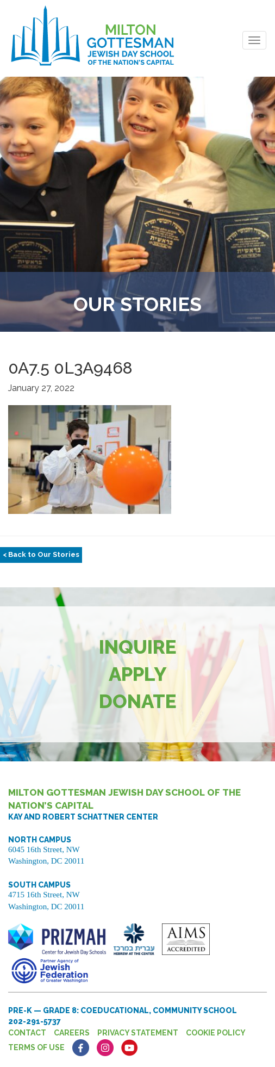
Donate (138, 701)
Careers (72, 1032)
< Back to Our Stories (41, 554)
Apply (138, 674)
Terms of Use (36, 1047)
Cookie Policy (216, 1032)
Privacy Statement (137, 1032)
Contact (27, 1032)
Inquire (138, 647)
